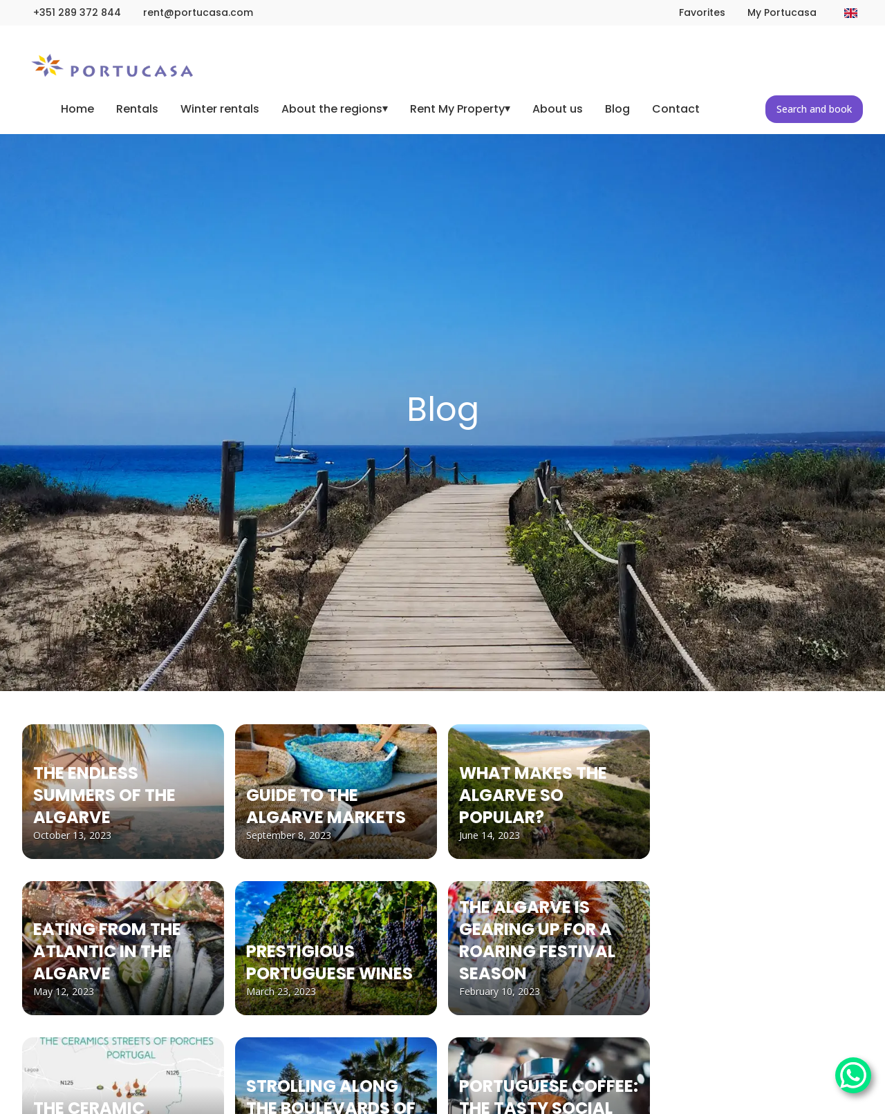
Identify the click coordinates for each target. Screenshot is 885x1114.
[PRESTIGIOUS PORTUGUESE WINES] (336, 948)
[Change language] (851, 13)
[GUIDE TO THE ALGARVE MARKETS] (336, 791)
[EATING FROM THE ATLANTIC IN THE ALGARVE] (123, 948)
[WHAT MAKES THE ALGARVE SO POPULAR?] (549, 791)
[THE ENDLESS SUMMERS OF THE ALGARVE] (123, 791)
